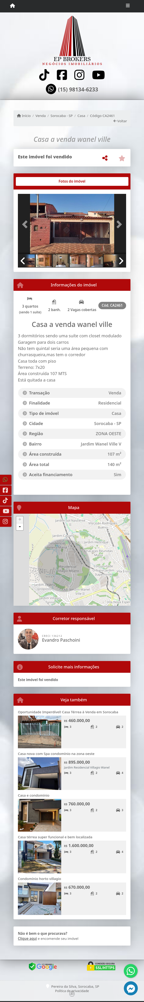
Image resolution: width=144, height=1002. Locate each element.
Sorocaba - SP (61, 115)
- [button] (19, 526)
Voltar (120, 121)
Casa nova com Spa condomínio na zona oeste (56, 753)
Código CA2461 (102, 115)
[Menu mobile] (12, 6)
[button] (26, 224)
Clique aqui (27, 938)
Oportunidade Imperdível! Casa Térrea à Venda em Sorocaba (68, 712)
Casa (81, 115)
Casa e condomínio (33, 795)
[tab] (33, 181)
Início (24, 115)
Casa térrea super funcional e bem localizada (55, 837)
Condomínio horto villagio (39, 878)
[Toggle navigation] (128, 6)
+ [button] (19, 519)
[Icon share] (44, 75)
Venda (41, 115)
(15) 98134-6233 (78, 89)
